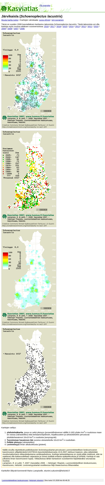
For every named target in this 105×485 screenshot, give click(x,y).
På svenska (45, 5)
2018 (46, 26)
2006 (22, 29)
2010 (96, 26)
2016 (59, 26)
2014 (71, 26)
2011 (90, 26)
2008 (10, 29)
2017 (52, 26)
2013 (77, 26)
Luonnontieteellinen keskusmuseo (15, 480)
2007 (16, 29)
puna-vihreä (44, 20)
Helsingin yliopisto (36, 480)
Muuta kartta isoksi (9, 20)
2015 (65, 26)
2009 (3, 29)
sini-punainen (58, 20)
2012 (83, 26)
